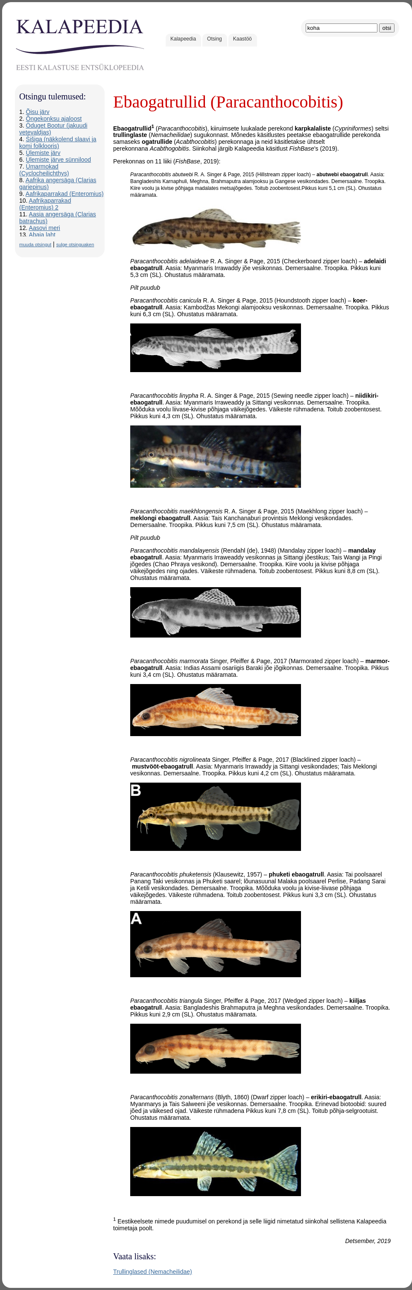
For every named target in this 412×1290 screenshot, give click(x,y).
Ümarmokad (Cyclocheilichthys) (44, 170)
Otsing (214, 39)
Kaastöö (242, 39)
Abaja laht (42, 234)
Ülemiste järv (43, 152)
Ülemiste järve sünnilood (58, 159)
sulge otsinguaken (75, 244)
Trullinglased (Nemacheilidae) (152, 1271)
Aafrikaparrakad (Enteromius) (65, 193)
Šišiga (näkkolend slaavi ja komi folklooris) (57, 142)
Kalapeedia (183, 39)
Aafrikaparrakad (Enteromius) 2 (45, 204)
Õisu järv (38, 111)
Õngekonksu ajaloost (54, 118)
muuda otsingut (35, 244)
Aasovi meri (44, 227)
